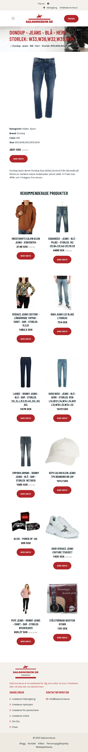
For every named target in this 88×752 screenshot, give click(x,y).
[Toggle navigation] (13, 18)
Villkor (41, 743)
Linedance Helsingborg (23, 698)
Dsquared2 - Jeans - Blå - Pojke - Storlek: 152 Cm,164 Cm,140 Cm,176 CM (62, 242)
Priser (71, 18)
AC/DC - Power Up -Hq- (26, 538)
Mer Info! (18, 158)
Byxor (33, 128)
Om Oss (16, 721)
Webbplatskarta (44, 747)
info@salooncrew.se (68, 7)
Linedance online (20, 715)
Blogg (22, 743)
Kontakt (32, 743)
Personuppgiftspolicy (58, 743)
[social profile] (48, 3)
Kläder (25, 128)
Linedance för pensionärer (25, 710)
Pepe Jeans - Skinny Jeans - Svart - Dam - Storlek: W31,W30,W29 (25, 624)
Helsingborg (52, 7)
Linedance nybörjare (22, 704)
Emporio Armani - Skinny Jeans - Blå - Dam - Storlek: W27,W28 (25, 476)
